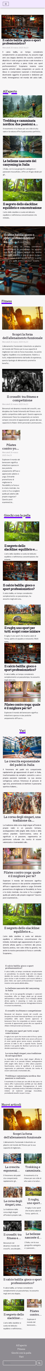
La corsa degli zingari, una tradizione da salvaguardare (22, 820)
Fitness (21, 1349)
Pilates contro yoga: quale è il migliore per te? (22, 706)
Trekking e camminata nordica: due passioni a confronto (19, 124)
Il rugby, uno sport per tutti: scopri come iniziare (22, 629)
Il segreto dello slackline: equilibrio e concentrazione (22, 205)
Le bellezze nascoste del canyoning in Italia (19, 162)
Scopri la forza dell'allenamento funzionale (23, 336)
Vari (21, 1356)
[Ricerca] (19, 1363)
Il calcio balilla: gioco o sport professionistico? (21, 42)
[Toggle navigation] (6, 4)
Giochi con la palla (21, 1353)
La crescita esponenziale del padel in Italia (22, 763)
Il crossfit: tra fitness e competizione (22, 398)
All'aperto (21, 1345)
